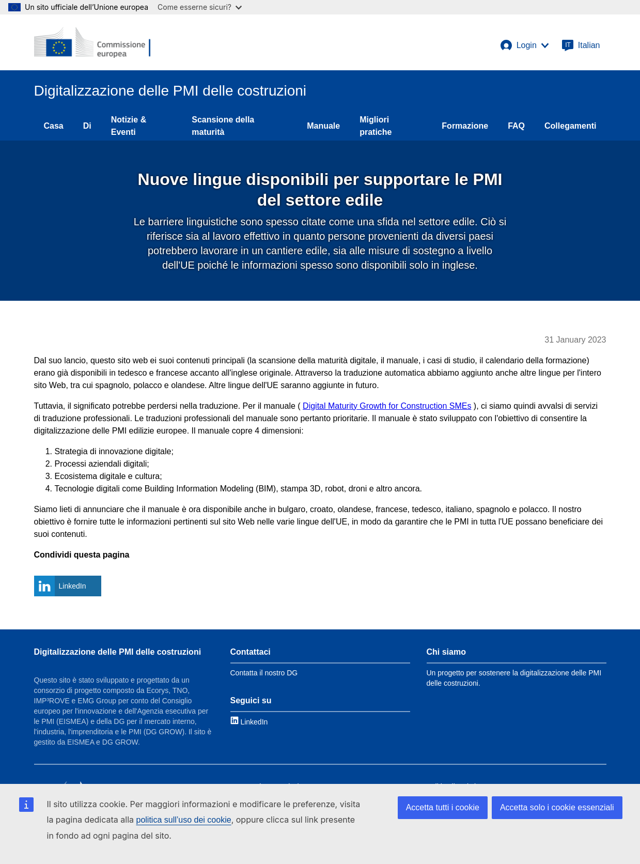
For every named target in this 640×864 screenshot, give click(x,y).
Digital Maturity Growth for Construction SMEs (387, 406)
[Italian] (580, 45)
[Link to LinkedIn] (249, 721)
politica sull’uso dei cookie (183, 819)
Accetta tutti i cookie (442, 807)
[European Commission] (92, 42)
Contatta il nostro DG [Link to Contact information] (264, 673)
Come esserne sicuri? (200, 7)
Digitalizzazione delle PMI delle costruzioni (117, 651)
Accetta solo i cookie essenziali (557, 807)
